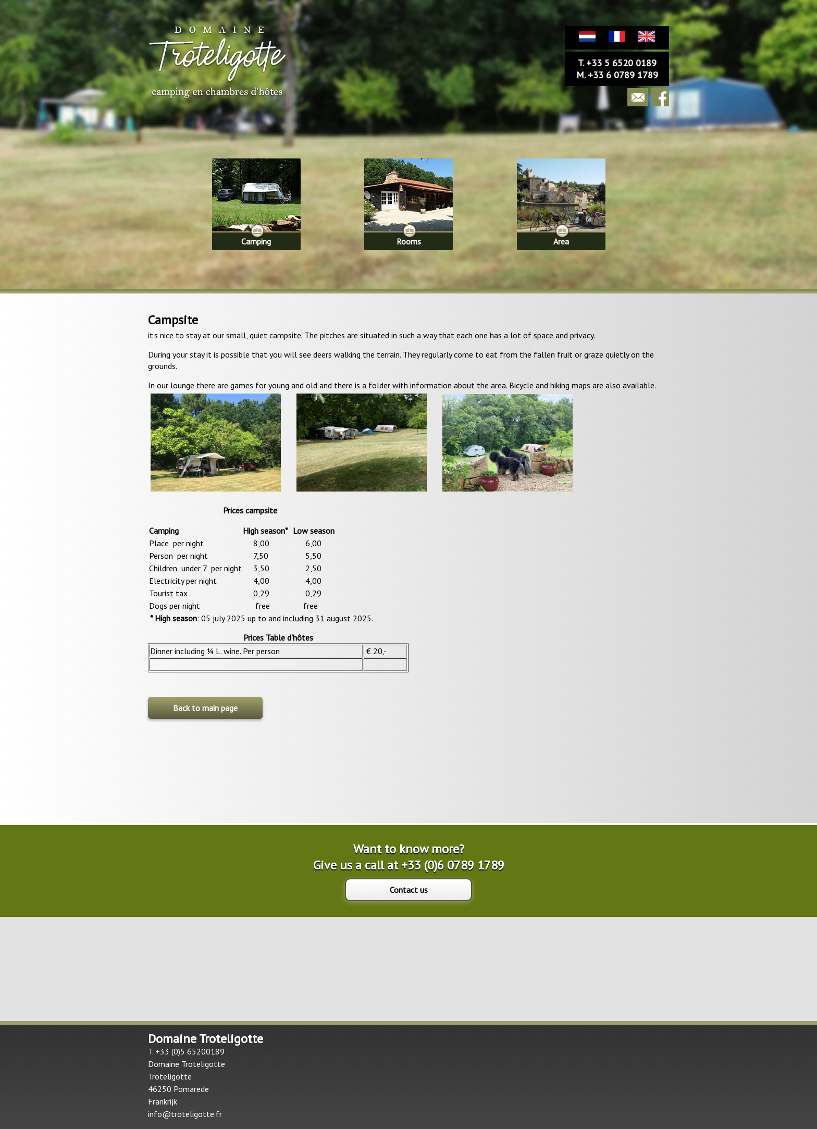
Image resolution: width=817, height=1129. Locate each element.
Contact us (409, 890)
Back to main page (205, 708)
